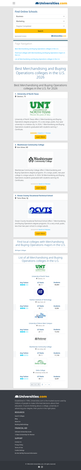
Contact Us (18, 442)
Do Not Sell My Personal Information (26, 453)
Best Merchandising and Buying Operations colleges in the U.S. (37, 49)
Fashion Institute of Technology (40, 300)
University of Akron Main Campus (40, 323)
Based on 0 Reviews (44, 184)
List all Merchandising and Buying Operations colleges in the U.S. (37, 59)
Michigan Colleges (20, 250)
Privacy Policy (19, 445)
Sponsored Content (20, 36)
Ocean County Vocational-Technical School (35, 195)
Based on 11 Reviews (44, 133)
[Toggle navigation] (13, 3)
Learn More (40, 137)
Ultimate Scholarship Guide (23, 432)
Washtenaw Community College (30, 145)
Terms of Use (19, 447)
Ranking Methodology (21, 424)
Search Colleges (19, 416)
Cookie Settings (19, 450)
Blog (16, 419)
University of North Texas (28, 94)
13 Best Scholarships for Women (25, 435)
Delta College (40, 370)
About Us (17, 421)
